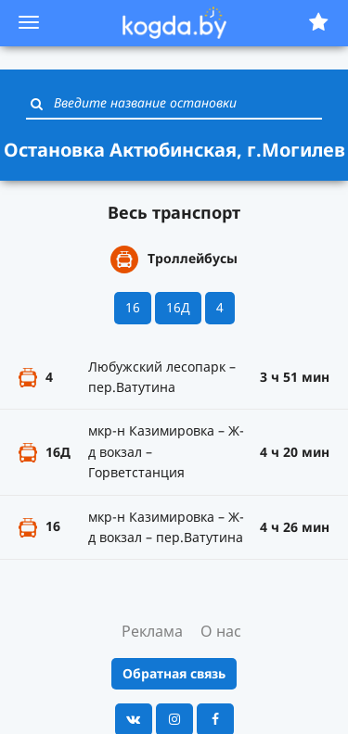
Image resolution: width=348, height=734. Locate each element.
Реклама (152, 631)
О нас (220, 631)
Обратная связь (174, 673)
